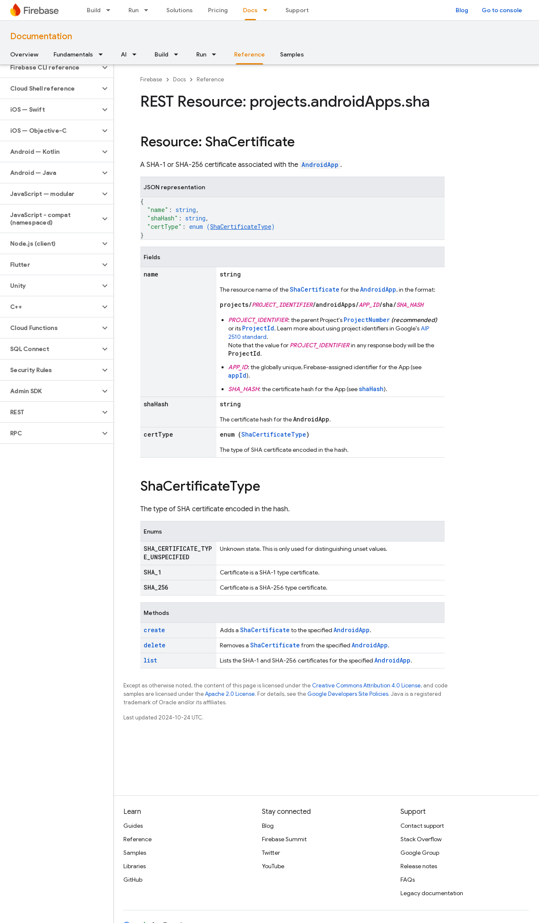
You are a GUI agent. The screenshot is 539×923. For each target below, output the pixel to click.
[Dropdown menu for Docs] (268, 10)
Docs (179, 79)
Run (133, 10)
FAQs (407, 879)
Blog (462, 10)
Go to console (502, 10)
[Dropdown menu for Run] (149, 10)
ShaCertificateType (240, 227)
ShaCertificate (314, 289)
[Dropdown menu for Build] (111, 10)
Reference (210, 79)
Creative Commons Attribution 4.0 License (366, 685)
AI (124, 54)
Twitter (271, 852)
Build (94, 10)
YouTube (273, 866)
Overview (24, 54)
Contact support (422, 825)
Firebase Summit (284, 839)
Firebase (151, 79)
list (150, 660)
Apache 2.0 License (230, 694)
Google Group (419, 852)
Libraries (134, 866)
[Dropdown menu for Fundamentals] (103, 54)
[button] (50, 67)
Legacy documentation (431, 893)
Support (297, 10)
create (154, 630)
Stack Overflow (421, 839)
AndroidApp (320, 165)
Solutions (179, 10)
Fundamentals (73, 54)
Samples (292, 54)
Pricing (218, 10)
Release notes (418, 866)
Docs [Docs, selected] (250, 10)
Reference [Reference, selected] (249, 54)
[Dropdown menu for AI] (137, 54)
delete (154, 645)
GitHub (132, 879)
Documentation (41, 36)
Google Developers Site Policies (347, 694)
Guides (133, 825)
